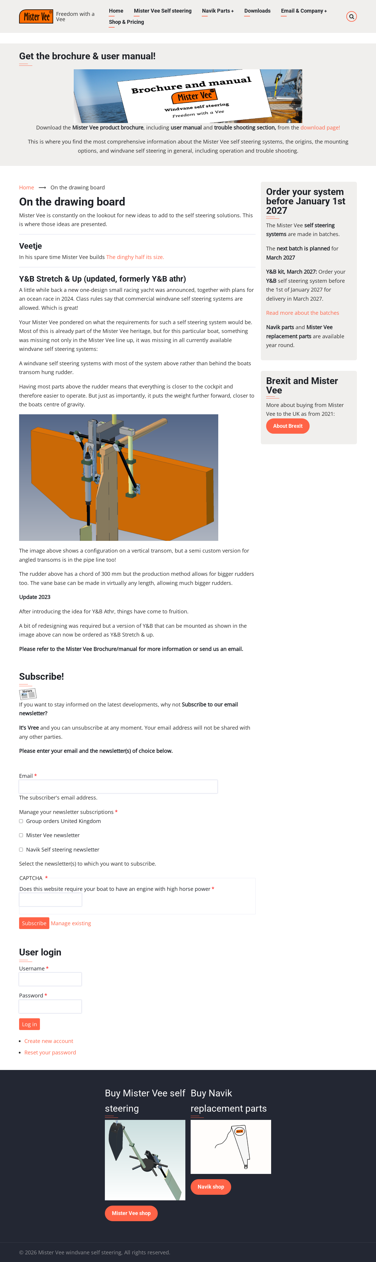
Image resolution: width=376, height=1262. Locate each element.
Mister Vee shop (131, 1213)
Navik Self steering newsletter (62, 849)
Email (26, 775)
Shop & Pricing (126, 22)
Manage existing (71, 923)
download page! (320, 127)
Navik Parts (218, 11)
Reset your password (50, 1052)
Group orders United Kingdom (63, 820)
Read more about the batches (302, 312)
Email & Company (304, 11)
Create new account (48, 1040)
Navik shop (211, 1187)
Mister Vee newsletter (53, 835)
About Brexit (288, 426)
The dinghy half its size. (135, 256)
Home (116, 11)
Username (32, 968)
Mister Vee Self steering (163, 11)
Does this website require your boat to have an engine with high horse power (114, 888)
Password (31, 995)
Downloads (258, 11)
